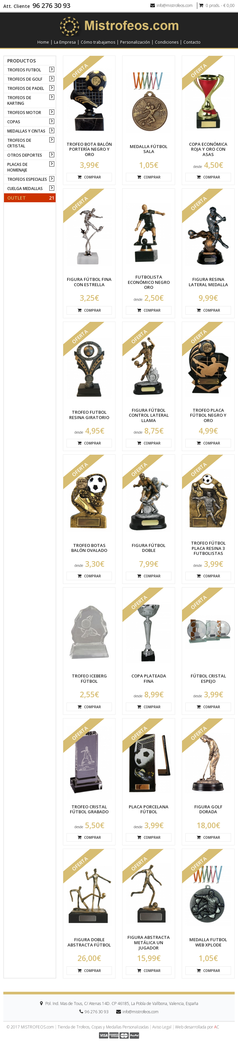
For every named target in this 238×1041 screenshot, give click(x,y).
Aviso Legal (161, 1027)
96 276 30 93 (51, 5)
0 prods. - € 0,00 (217, 5)
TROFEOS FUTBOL (24, 70)
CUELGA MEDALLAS (25, 188)
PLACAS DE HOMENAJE (17, 167)
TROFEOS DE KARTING (19, 100)
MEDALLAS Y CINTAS (26, 131)
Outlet (30, 198)
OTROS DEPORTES (24, 155)
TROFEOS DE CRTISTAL (19, 143)
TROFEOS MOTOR (24, 112)
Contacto (192, 42)
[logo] (119, 26)
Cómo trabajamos (98, 42)
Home (43, 42)
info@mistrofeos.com (171, 5)
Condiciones (166, 42)
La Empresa (65, 42)
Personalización (135, 42)
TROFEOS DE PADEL (25, 88)
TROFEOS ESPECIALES (27, 179)
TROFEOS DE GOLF (24, 79)
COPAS (13, 122)
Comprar (89, 177)
